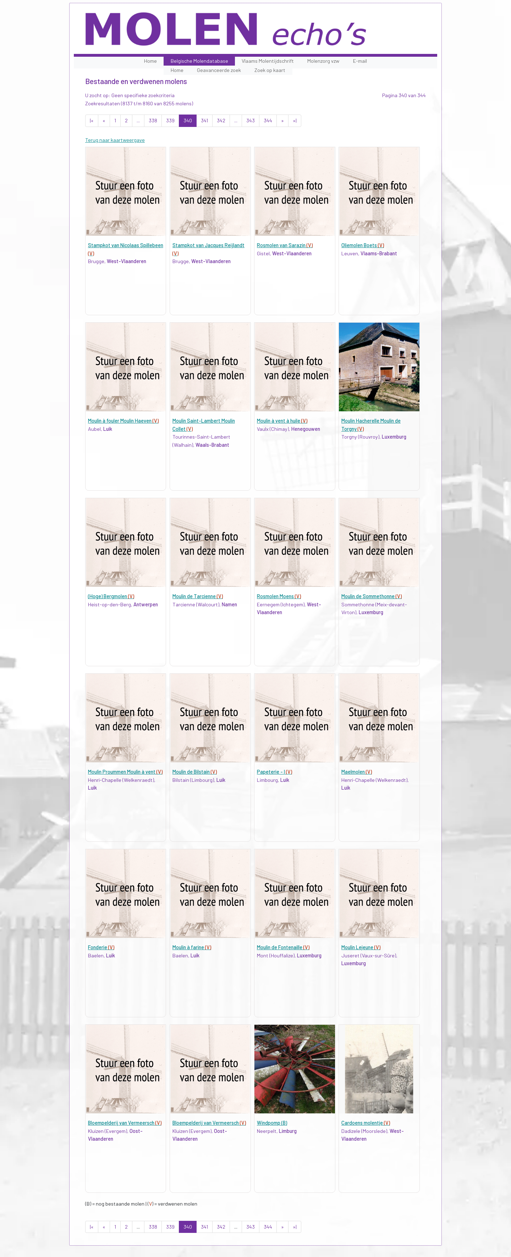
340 (187, 120)
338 (153, 120)
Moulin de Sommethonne (371, 596)
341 (204, 120)
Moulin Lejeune (360, 947)
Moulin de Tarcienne (197, 596)
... (138, 120)
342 (221, 120)
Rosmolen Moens (279, 596)
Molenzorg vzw (323, 61)
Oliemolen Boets (362, 245)
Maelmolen (356, 772)
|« (92, 120)
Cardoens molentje (365, 1123)
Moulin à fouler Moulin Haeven (123, 421)
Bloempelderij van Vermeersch (124, 1123)
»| (295, 120)
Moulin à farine (191, 947)
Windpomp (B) (272, 1123)
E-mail (360, 61)
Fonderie (101, 947)
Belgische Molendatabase (199, 61)
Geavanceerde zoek (219, 70)
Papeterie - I (274, 772)
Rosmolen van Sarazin (285, 245)
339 (170, 120)
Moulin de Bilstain (194, 772)
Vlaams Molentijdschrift (268, 61)
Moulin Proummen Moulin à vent (125, 772)
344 (268, 120)
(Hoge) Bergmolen (111, 596)
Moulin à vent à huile (282, 421)
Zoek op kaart (269, 70)
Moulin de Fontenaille (283, 947)
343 (250, 120)
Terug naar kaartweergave (115, 140)
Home (150, 61)
